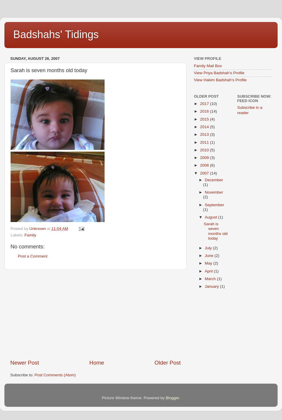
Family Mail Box (208, 66)
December (214, 180)
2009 (205, 157)
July (209, 248)
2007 (205, 173)
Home (96, 363)
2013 (205, 134)
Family (30, 235)
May (209, 263)
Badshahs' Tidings (56, 34)
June (209, 255)
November (214, 192)
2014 (205, 127)
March (211, 279)
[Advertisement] (95, 314)
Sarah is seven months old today (216, 231)
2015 (205, 119)
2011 (205, 142)
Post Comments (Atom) (55, 375)
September (214, 205)
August (211, 217)
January (212, 286)
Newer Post (24, 363)
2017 (205, 103)
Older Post (168, 363)
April (209, 271)
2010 (205, 150)
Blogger (172, 398)
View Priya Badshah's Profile (219, 73)
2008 (205, 165)
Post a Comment (33, 256)
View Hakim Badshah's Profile (220, 80)
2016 (205, 111)
